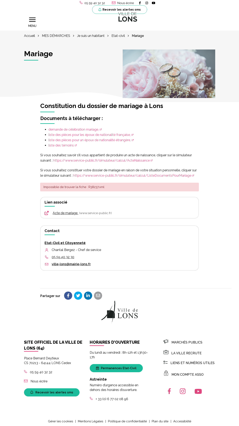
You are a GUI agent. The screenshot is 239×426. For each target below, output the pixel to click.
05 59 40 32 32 (38, 371)
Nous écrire (35, 381)
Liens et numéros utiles (189, 362)
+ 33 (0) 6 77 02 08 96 (109, 398)
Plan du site (160, 420)
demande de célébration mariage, (73, 129)
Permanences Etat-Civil (116, 367)
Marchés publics (183, 342)
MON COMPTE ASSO (184, 374)
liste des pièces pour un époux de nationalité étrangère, (89, 139)
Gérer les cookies (60, 420)
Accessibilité (182, 420)
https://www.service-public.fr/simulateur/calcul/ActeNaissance (101, 160)
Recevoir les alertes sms (119, 9)
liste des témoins (61, 145)
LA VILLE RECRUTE (183, 352)
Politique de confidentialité (127, 420)
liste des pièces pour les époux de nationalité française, (89, 134)
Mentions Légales (90, 420)
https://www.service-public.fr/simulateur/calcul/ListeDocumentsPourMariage (132, 175)
